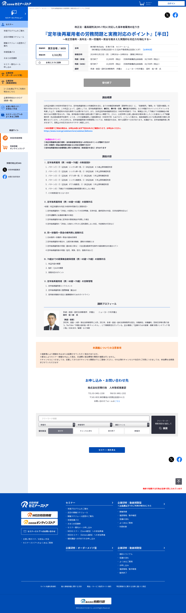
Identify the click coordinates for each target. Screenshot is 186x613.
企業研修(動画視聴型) (9, 81)
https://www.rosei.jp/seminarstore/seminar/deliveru (68, 131)
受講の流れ (124, 519)
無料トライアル (126, 554)
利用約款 (123, 526)
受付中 (60, 431)
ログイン (171, 3)
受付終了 (111, 431)
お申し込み (124, 565)
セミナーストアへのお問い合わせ (39, 531)
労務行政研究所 (11, 177)
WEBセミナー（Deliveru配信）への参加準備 (86, 534)
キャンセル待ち (86, 431)
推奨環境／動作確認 (127, 515)
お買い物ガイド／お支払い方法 (11, 107)
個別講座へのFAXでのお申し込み (81, 538)
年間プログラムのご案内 (14, 30)
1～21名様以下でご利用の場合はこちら (15, 90)
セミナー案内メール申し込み (80, 527)
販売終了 (123, 572)
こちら (117, 401)
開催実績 (123, 511)
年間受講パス (9, 52)
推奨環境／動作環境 (127, 569)
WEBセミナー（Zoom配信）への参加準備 (85, 531)
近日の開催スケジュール (14, 36)
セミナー (7, 24)
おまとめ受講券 (10, 58)
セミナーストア (35, 8)
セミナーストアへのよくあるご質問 (11, 115)
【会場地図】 (147, 49)
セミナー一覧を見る (107, 450)
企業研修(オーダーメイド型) (11, 74)
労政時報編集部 (11, 170)
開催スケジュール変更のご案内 (81, 516)
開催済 (137, 431)
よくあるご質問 (126, 522)
